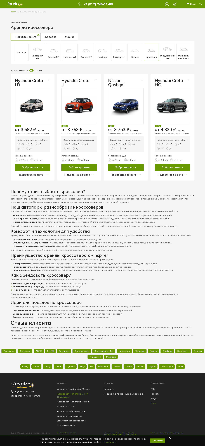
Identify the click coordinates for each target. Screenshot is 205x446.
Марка (69, 36)
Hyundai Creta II (75, 82)
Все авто (21, 52)
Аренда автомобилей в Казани (73, 401)
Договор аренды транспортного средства (120, 435)
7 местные (8, 351)
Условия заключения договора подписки (166, 433)
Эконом (198, 351)
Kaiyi (82, 366)
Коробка (50, 36)
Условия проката (66, 425)
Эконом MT (54, 52)
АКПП (39, 351)
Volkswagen (167, 366)
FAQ (152, 389)
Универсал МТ (37, 52)
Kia (91, 366)
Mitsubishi (103, 366)
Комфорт (102, 52)
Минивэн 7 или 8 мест (184, 52)
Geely (47, 366)
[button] (170, 437)
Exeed (36, 366)
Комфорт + (118, 52)
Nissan (117, 366)
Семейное (64, 351)
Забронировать (32, 167)
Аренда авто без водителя (71, 411)
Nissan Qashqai (116, 82)
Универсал (95, 356)
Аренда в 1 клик (65, 406)
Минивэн (111, 356)
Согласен (158, 440)
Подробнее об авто (33, 174)
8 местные (25, 351)
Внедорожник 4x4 (167, 52)
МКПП (50, 351)
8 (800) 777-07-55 (24, 391)
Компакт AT (70, 52)
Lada (180, 366)
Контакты (109, 389)
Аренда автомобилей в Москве (73, 389)
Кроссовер (151, 52)
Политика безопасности (66, 433)
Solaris (140, 366)
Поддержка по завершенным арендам (124, 393)
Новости (154, 393)
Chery (25, 366)
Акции (153, 398)
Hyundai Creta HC (169, 82)
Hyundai (71, 366)
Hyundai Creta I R (29, 82)
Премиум (140, 351)
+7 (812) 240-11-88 (97, 4)
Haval (58, 366)
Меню (191, 4)
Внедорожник (81, 351)
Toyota (152, 366)
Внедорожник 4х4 (103, 351)
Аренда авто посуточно (69, 416)
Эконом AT (86, 52)
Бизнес (135, 52)
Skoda (129, 366)
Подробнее (110, 442)
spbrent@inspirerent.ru (27, 395)
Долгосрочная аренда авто (71, 420)
